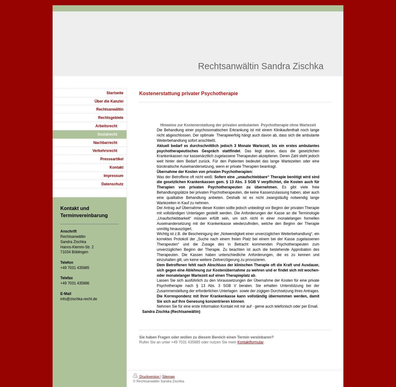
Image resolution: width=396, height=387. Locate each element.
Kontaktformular (250, 342)
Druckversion (146, 376)
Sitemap (168, 376)
